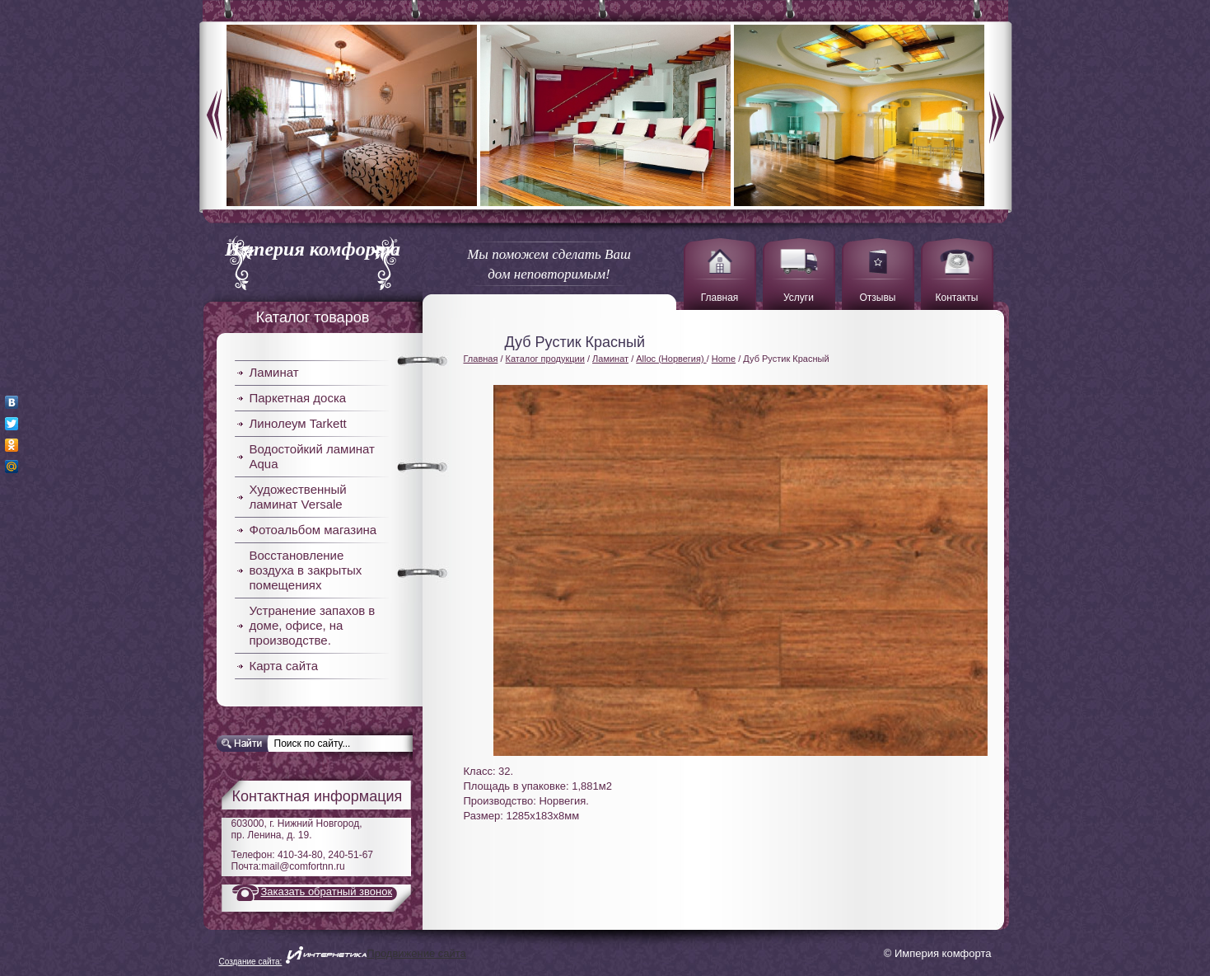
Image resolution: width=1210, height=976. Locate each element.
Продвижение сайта (416, 953)
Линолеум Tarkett (298, 423)
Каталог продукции (545, 359)
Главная (481, 359)
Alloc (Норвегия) (671, 359)
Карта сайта (284, 666)
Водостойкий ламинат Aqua (312, 456)
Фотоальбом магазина (313, 530)
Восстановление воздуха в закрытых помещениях (306, 570)
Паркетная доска (298, 398)
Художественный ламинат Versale (298, 496)
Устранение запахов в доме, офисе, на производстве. (313, 625)
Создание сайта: (251, 961)
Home (724, 359)
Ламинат (274, 372)
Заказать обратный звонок (327, 891)
